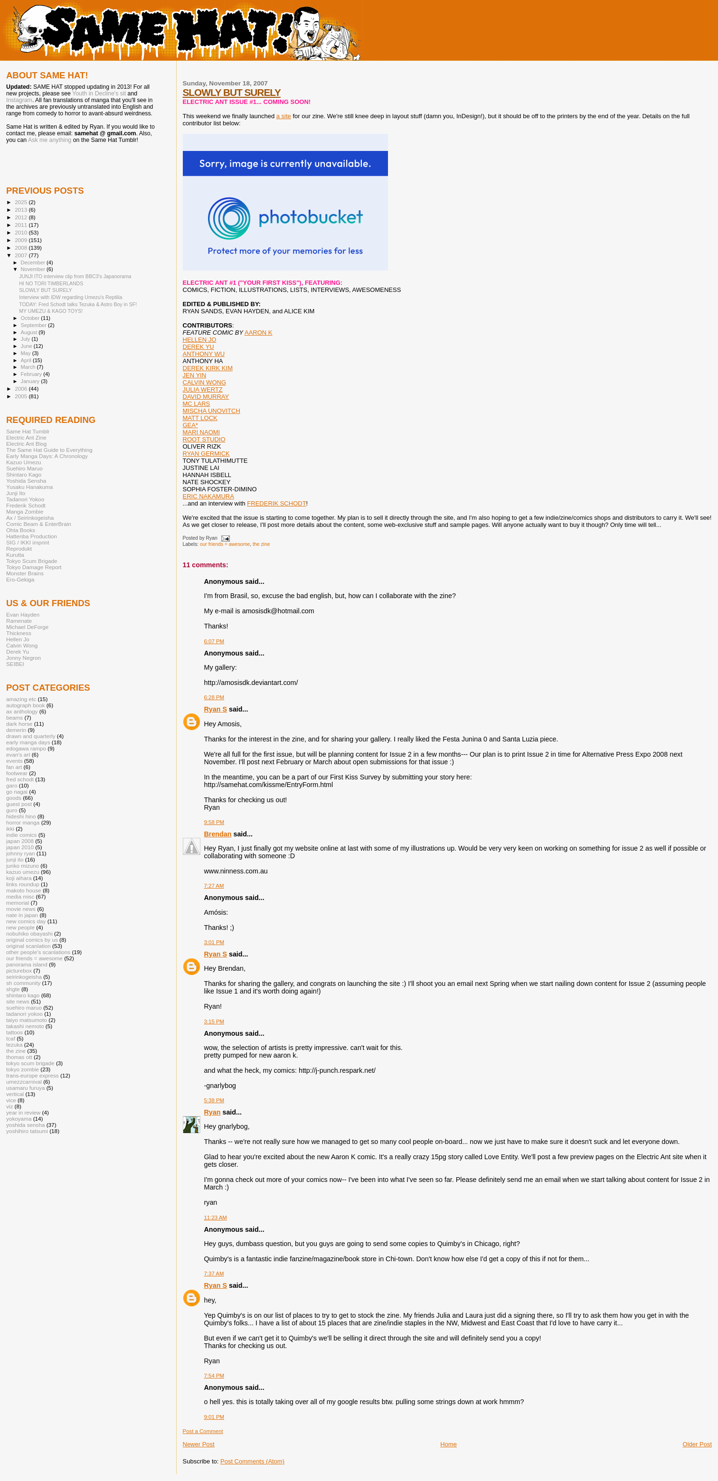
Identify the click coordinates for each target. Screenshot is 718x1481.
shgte (13, 989)
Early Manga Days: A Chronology (47, 456)
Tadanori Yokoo (25, 499)
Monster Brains (25, 573)
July (26, 339)
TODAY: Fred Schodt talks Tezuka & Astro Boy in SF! (78, 304)
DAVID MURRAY (206, 396)
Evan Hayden (22, 614)
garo (11, 785)
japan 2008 (20, 841)
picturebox (19, 970)
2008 (21, 247)
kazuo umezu (22, 872)
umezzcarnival (24, 1081)
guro (11, 810)
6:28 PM (214, 697)
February (32, 374)
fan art (14, 767)
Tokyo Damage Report (34, 567)
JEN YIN (195, 375)
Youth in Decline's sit (99, 93)
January (31, 381)
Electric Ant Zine (26, 437)
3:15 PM (214, 1021)
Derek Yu (17, 651)
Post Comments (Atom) (252, 1461)
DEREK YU (198, 346)
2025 (21, 202)
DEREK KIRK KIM (208, 368)
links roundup (22, 884)
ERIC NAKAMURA (208, 496)
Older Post (697, 1444)
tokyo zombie (22, 1069)
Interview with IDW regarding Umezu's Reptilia (70, 297)
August (30, 332)
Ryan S (215, 709)
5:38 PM (214, 1100)
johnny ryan (20, 853)
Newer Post (199, 1444)
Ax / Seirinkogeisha (30, 518)
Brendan (218, 834)
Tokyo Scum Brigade (31, 561)
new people (20, 927)
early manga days (28, 742)
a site (283, 116)
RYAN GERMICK (206, 453)
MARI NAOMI (201, 432)
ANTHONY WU (204, 353)
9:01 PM (214, 1417)
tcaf (10, 1038)
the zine (261, 544)
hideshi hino (21, 816)
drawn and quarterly (31, 736)
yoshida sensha (25, 1125)
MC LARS (196, 403)
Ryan (212, 1112)
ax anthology (22, 711)
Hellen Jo (17, 639)
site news (17, 1001)
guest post (19, 804)
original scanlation (28, 946)
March (29, 367)
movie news (21, 909)
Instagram (19, 100)
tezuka (14, 1044)
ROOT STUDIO (204, 439)
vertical (15, 1094)
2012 (21, 217)
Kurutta (15, 555)
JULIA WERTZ (203, 389)
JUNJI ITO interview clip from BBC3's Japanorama (75, 276)
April (27, 360)
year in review (23, 1112)
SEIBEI (15, 664)
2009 (21, 240)
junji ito (14, 859)
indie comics (21, 835)
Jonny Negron (23, 658)
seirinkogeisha (24, 977)
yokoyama (18, 1118)
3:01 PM (214, 942)
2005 (21, 396)
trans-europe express (32, 1075)
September (34, 325)
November (34, 269)
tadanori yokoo (24, 1014)
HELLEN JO (200, 339)
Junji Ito (15, 493)
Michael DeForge (27, 627)
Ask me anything (49, 140)
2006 (21, 388)
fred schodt (20, 779)
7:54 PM (214, 1375)
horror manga (22, 822)
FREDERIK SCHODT (276, 503)
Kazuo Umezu (23, 462)
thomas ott (19, 1057)
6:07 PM (214, 641)
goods (13, 798)
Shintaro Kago (23, 474)
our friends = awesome (225, 544)
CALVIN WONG (205, 382)
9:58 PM (214, 822)
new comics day (26, 921)
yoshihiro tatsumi (27, 1131)
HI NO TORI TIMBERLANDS (51, 283)
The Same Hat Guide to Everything (49, 450)
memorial (17, 903)
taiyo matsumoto (26, 1020)
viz (9, 1106)
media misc (20, 896)
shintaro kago (22, 995)
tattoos (14, 1032)
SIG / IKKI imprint (27, 542)
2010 (21, 232)
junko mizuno (22, 865)
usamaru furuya (25, 1088)
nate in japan (22, 915)
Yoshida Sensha (26, 481)
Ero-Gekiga (20, 579)
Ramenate (19, 621)
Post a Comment (203, 1431)
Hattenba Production (31, 536)
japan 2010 (20, 847)
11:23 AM (215, 1217)
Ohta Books (20, 530)
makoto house (23, 890)
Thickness (18, 633)
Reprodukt (19, 548)
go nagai (17, 791)
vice (11, 1100)
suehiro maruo (24, 1007)
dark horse (19, 724)
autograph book (25, 705)
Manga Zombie (24, 511)
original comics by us (32, 940)
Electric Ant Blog (26, 444)
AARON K (259, 332)
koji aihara (18, 878)
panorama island (26, 964)
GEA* (190, 425)
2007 (21, 255)
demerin (16, 730)
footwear (17, 773)
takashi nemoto (25, 1026)
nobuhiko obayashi (29, 933)
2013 (21, 209)
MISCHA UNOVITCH (211, 410)
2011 (21, 225)
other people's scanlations (38, 952)
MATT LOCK (200, 418)
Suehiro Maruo (24, 468)
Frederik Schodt (26, 505)
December (34, 262)
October (31, 318)
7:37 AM (214, 1273)
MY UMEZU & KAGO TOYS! (51, 311)
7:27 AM (214, 886)
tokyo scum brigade (30, 1063)
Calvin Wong (22, 645)
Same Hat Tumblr (27, 431)
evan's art (18, 754)
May (26, 353)
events (14, 761)
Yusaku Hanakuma (29, 487)
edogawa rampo (26, 748)
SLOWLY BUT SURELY (232, 92)
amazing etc (21, 699)
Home (448, 1444)
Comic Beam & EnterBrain (38, 524)
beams (14, 717)
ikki (10, 828)
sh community (23, 983)
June (27, 346)
